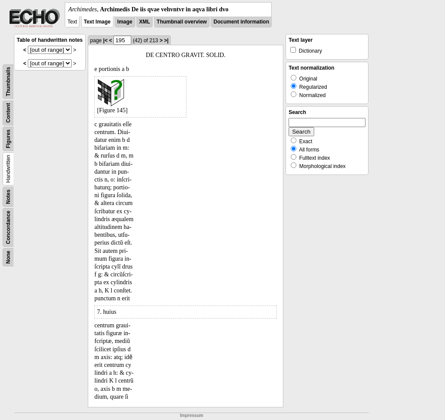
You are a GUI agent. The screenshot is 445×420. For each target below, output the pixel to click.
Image (125, 22)
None (8, 257)
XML (144, 22)
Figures (8, 138)
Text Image (97, 22)
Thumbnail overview (182, 22)
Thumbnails (8, 81)
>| (166, 40)
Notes (8, 196)
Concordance (8, 227)
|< (105, 40)
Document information (241, 22)
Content (8, 113)
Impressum (191, 415)
